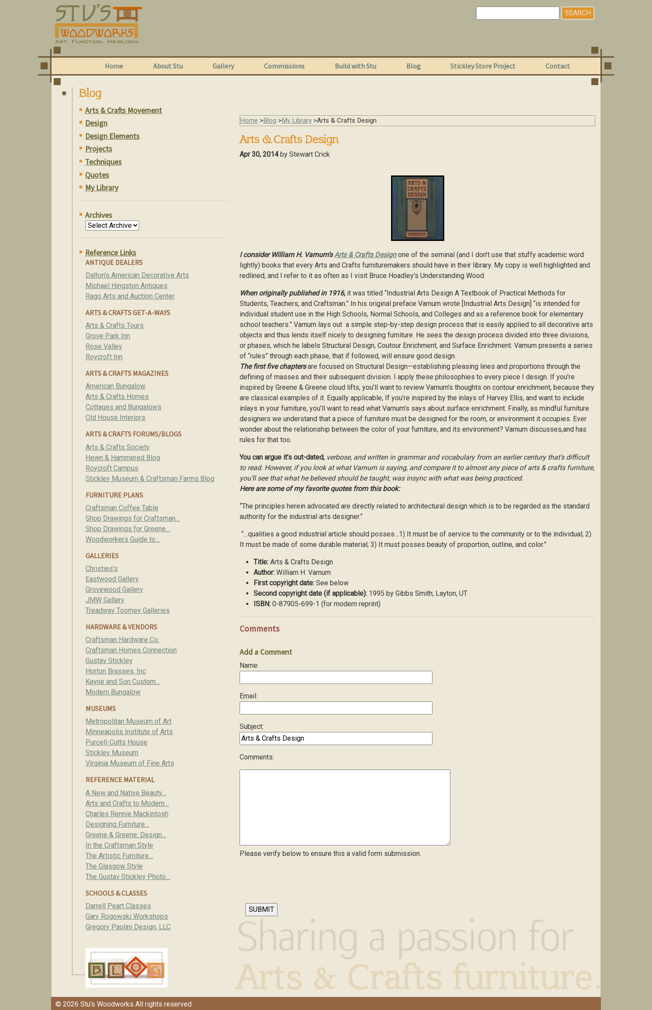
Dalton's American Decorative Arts (137, 275)
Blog (413, 66)
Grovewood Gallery (114, 589)
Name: (249, 665)
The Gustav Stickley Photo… (128, 877)
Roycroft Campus (112, 468)
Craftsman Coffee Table (122, 508)
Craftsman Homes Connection (131, 650)
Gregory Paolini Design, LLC (128, 927)
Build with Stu (355, 66)
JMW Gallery (105, 600)
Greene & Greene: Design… (126, 835)
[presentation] (306, 883)
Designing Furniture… (117, 824)
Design (96, 123)
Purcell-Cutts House (117, 742)
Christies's (102, 568)
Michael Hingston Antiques (127, 286)
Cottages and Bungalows (123, 407)
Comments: (257, 757)
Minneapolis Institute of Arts (129, 732)
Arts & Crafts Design (365, 255)
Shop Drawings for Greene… (128, 529)
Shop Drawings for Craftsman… (133, 518)
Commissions (284, 66)
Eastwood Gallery (112, 579)
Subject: (252, 726)
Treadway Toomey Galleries (128, 610)
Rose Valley (104, 346)
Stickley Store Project (482, 66)
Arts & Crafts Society (118, 447)
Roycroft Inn (104, 357)
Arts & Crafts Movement (123, 110)
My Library (101, 187)
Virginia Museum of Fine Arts (130, 763)
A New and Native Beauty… (126, 793)
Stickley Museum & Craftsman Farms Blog (150, 478)
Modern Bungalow (113, 692)
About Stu (168, 66)
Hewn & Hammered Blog (123, 457)
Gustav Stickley (109, 660)
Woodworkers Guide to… (123, 539)
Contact (558, 66)
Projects (98, 149)
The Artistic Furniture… (119, 856)
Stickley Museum (112, 753)
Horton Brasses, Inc (116, 671)
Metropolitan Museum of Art (129, 721)
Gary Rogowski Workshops (127, 916)
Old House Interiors (115, 417)
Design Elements (112, 136)
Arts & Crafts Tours (115, 325)
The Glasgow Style (114, 866)
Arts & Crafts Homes (117, 396)
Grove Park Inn (108, 336)
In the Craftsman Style (119, 845)
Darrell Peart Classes (118, 906)
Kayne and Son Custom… (123, 681)
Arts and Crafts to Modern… (127, 803)
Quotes (97, 175)
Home (114, 66)
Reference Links (110, 253)
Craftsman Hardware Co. (122, 640)
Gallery (223, 66)
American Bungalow (115, 386)
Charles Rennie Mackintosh (127, 814)
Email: (248, 696)
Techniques (103, 162)
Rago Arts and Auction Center (130, 296)
